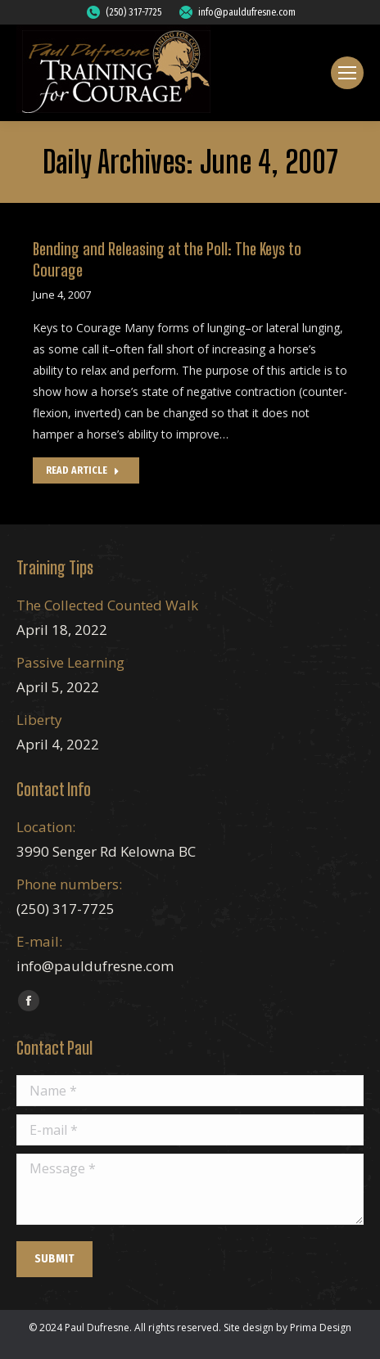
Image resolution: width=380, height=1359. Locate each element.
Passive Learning (70, 662)
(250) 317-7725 (123, 12)
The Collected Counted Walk (107, 605)
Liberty (39, 719)
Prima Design (320, 1327)
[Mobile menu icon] (347, 72)
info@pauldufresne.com (237, 12)
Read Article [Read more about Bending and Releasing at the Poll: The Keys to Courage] (83, 470)
